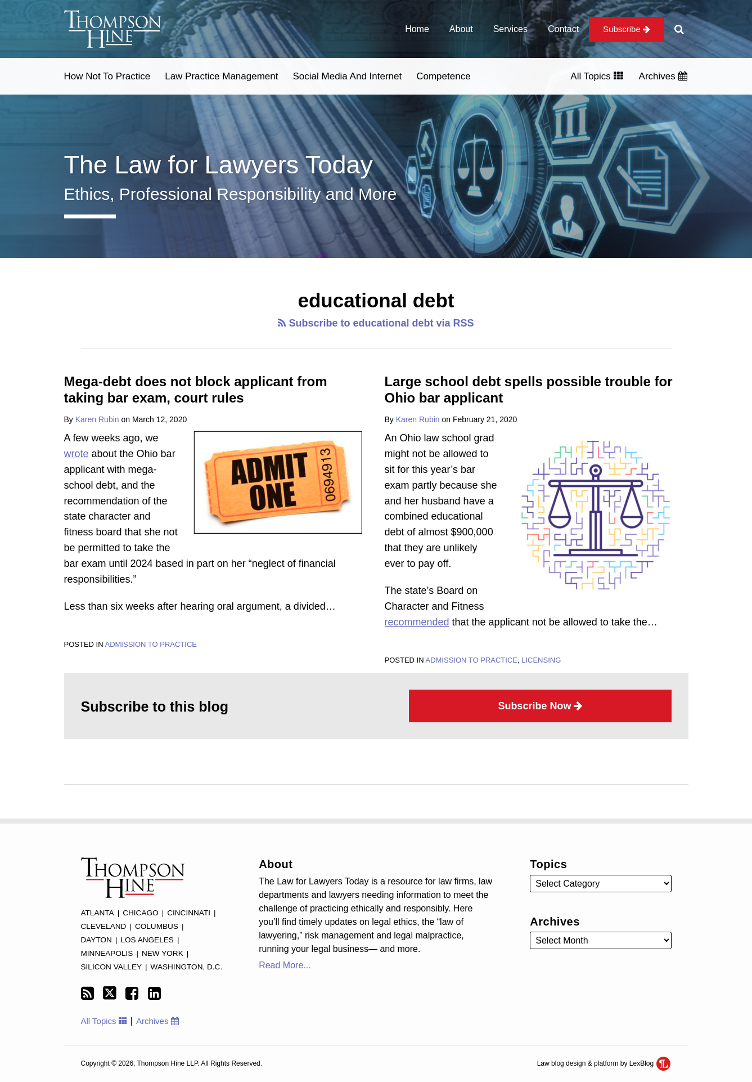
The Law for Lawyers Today (218, 164)
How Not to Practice (107, 76)
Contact (563, 29)
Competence (443, 76)
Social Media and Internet (347, 76)
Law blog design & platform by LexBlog (604, 1063)
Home (417, 29)
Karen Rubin (97, 419)
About (461, 29)
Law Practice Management (221, 76)
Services (510, 29)
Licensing (541, 660)
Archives (663, 76)
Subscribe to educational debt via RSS (376, 323)
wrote (76, 453)
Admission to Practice (151, 644)
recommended (417, 622)
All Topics (596, 76)
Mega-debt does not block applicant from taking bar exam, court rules (195, 389)
